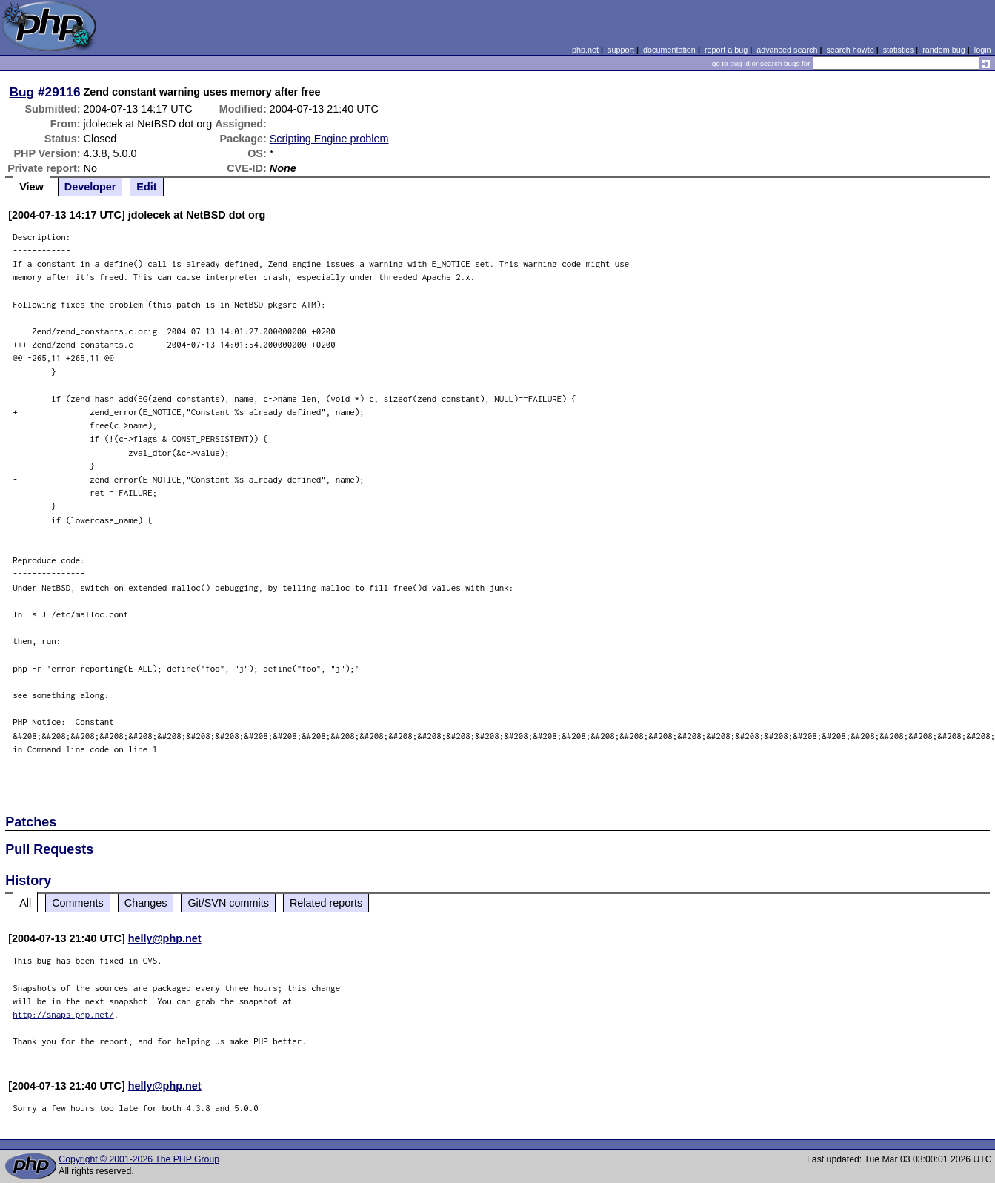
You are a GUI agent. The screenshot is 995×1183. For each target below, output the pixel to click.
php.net (585, 49)
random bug (943, 49)
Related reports (326, 903)
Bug (22, 91)
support (621, 49)
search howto (849, 49)
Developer (90, 187)
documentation (669, 49)
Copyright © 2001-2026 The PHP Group (139, 1159)
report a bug (726, 49)
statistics (898, 49)
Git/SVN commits (228, 903)
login (982, 49)
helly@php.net (165, 938)
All (25, 903)
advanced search (786, 49)
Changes (145, 903)
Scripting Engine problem (329, 139)
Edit (146, 187)
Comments (78, 903)
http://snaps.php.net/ (63, 1014)
